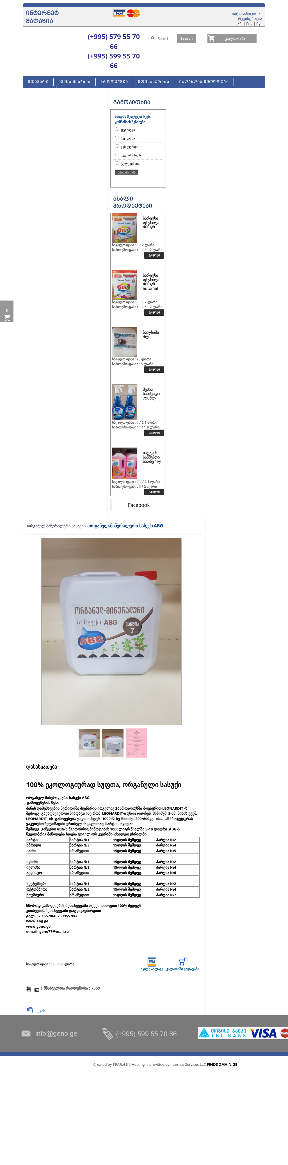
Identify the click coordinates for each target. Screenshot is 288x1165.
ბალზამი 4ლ (151, 334)
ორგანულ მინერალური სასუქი (55, 526)
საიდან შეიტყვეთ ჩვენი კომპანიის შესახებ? (133, 119)
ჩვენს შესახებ (74, 82)
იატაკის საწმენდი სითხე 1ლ (152, 457)
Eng (249, 23)
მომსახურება (153, 82)
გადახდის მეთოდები (204, 82)
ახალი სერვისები (81, 90)
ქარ (239, 23)
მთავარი (38, 82)
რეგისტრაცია (250, 18)
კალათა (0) (235, 38)
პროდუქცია (114, 82)
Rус (259, 23)
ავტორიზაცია (244, 13)
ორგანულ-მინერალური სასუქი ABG (125, 526)
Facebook (139, 505)
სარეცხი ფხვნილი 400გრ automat (151, 281)
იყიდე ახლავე (152, 964)
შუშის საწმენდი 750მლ (151, 394)
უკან (41, 1010)
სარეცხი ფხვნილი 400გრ (151, 222)
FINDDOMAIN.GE (222, 1064)
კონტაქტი (39, 90)
